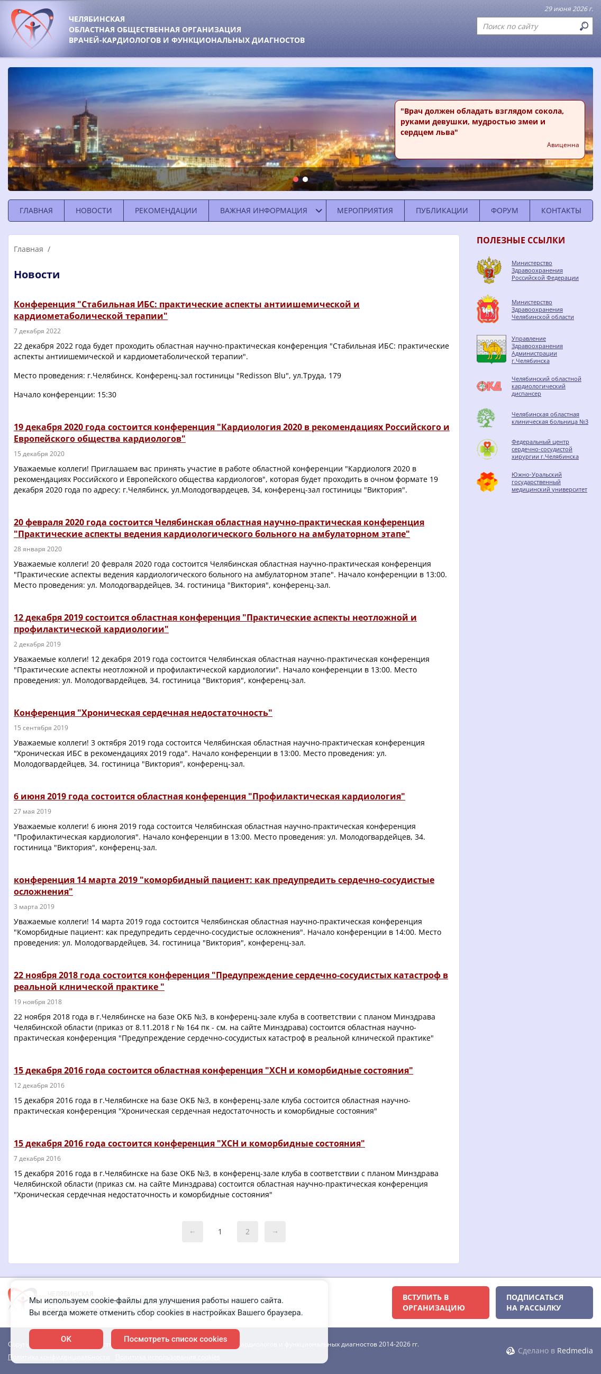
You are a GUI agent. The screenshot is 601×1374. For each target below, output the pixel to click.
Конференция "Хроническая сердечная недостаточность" (143, 712)
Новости (94, 210)
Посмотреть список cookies (175, 1339)
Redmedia (575, 1350)
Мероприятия (365, 210)
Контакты (561, 210)
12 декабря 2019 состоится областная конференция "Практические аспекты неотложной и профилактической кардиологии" (215, 623)
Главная (36, 210)
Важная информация (263, 210)
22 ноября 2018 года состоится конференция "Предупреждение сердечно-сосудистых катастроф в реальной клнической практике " (231, 981)
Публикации (442, 210)
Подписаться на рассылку (534, 1302)
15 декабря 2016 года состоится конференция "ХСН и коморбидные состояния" (189, 1143)
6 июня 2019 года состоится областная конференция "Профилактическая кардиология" (209, 796)
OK (66, 1339)
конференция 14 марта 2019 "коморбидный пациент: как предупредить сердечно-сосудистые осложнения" (224, 885)
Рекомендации (166, 210)
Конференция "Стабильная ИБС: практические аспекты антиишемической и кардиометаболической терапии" (187, 310)
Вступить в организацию (434, 1302)
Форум (504, 210)
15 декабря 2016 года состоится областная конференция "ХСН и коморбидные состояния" (213, 1070)
